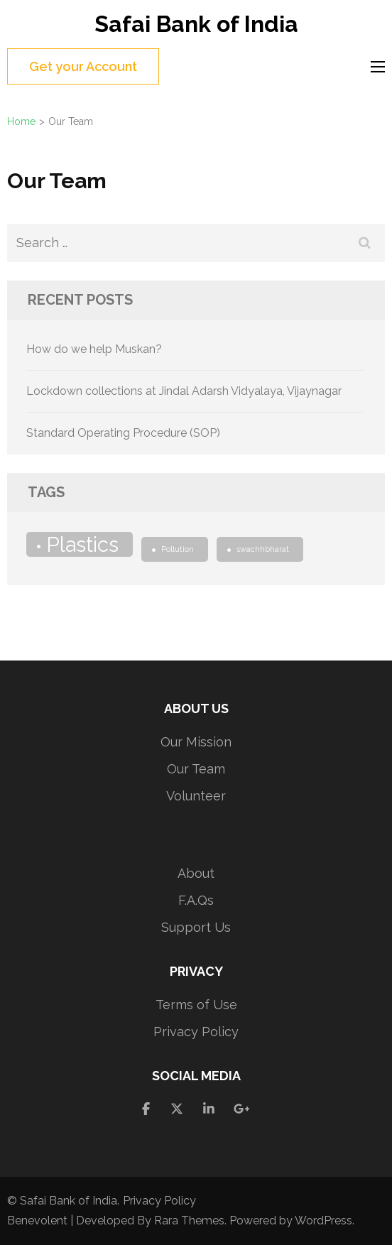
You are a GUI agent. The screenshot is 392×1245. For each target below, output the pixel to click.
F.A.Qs (196, 900)
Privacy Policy (196, 1031)
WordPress (323, 1220)
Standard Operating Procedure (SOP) (123, 433)
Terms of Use (196, 1004)
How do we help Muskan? (94, 349)
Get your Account (83, 66)
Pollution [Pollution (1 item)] (177, 549)
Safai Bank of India (196, 24)
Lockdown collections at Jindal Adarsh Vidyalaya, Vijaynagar (184, 391)
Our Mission (196, 741)
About (196, 873)
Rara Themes (189, 1220)
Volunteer (196, 795)
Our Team (196, 768)
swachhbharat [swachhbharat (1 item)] (262, 549)
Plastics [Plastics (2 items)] (82, 544)
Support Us (196, 927)
